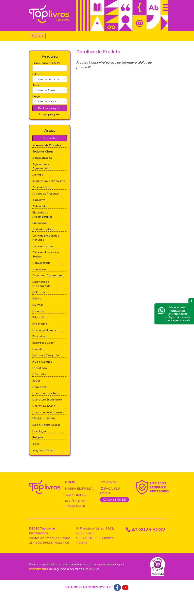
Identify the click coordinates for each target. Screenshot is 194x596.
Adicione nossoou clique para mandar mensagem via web (177, 314)
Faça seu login (110, 491)
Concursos (39, 269)
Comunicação (41, 263)
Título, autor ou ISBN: (46, 63)
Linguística (39, 387)
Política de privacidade (75, 503)
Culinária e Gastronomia (48, 275)
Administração (42, 158)
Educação (38, 317)
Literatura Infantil (44, 406)
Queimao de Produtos (46, 145)
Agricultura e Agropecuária (41, 166)
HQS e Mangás (42, 361)
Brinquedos (39, 223)
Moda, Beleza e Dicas (46, 425)
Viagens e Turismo (44, 450)
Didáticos (38, 292)
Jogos (36, 380)
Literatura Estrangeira (47, 399)
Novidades (50, 138)
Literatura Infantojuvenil (48, 412)
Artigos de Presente (45, 193)
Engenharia (39, 324)
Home (70, 482)
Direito (36, 298)
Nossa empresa (79, 488)
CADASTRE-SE (114, 500)
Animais (37, 174)
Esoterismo (39, 336)
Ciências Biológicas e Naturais (45, 237)
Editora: (37, 74)
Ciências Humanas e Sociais (45, 254)
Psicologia (39, 431)
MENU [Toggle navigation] (37, 36)
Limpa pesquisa (49, 114)
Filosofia (37, 349)
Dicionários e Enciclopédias (41, 284)
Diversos (37, 305)
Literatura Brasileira (45, 393)
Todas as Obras (42, 151)
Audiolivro (38, 200)
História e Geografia (45, 355)
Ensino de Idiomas (44, 330)
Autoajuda (39, 206)
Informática (40, 374)
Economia (38, 311)
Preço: (36, 96)
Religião (37, 437)
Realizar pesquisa (49, 108)
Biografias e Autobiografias (42, 214)
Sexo (35, 443)
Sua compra (76, 495)
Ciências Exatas (42, 246)
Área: (35, 85)
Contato (109, 482)
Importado (39, 368)
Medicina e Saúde (44, 418)
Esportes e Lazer (43, 342)
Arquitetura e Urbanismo (48, 181)
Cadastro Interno (43, 229)
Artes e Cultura (42, 187)
